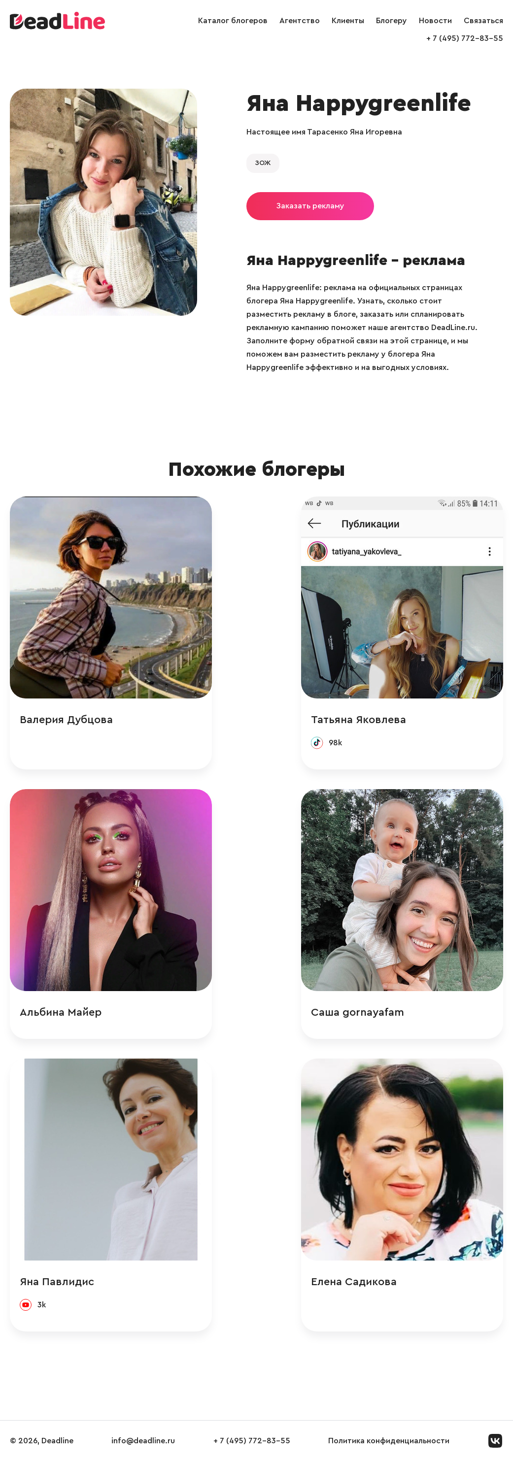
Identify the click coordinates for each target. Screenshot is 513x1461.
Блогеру (391, 21)
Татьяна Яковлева (358, 719)
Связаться (483, 21)
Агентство (299, 21)
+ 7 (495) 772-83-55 (464, 38)
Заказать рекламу (310, 206)
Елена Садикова (354, 1281)
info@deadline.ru (143, 1441)
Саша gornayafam (357, 1012)
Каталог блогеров (233, 21)
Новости (435, 21)
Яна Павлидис (57, 1281)
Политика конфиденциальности (388, 1441)
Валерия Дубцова (66, 719)
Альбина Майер (61, 1012)
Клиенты (348, 21)
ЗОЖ (263, 163)
